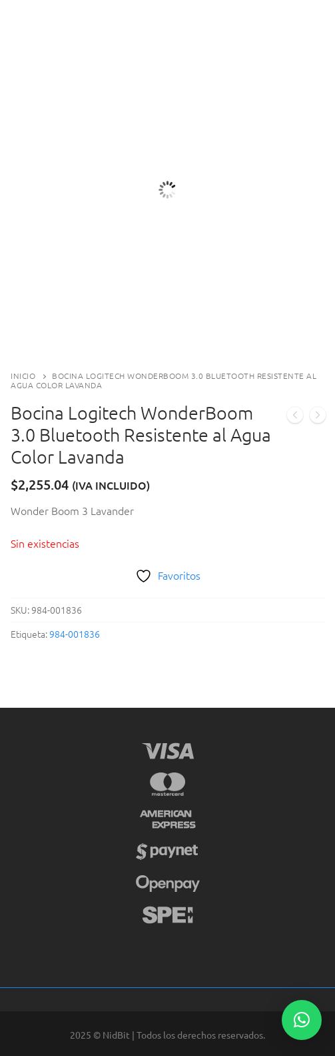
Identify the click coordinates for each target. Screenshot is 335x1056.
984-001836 (74, 633)
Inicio (23, 375)
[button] (302, 1020)
